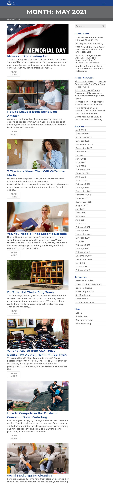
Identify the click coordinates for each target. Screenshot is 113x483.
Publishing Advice (85, 291)
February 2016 (83, 270)
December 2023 (84, 148)
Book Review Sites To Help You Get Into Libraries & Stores (90, 111)
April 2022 (81, 177)
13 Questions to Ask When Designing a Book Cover (89, 96)
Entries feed (82, 316)
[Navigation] (103, 3)
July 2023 (80, 155)
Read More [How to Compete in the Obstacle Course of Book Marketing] (13, 437)
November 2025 (84, 137)
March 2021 (81, 223)
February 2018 (83, 252)
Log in (79, 313)
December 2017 (84, 256)
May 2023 (80, 162)
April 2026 (81, 130)
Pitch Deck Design (84, 81)
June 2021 (81, 213)
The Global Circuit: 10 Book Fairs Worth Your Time (89, 38)
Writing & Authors (85, 302)
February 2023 (83, 169)
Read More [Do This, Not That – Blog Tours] (13, 312)
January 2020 (82, 248)
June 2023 (81, 159)
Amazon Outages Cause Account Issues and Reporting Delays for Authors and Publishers (88, 59)
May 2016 (80, 263)
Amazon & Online (85, 281)
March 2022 (81, 180)
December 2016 (84, 259)
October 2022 (83, 173)
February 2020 (83, 245)
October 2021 (82, 198)
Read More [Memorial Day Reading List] (13, 73)
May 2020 (80, 241)
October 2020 (83, 238)
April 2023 (81, 166)
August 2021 (82, 205)
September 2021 (84, 202)
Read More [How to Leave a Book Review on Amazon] (13, 133)
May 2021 (80, 216)
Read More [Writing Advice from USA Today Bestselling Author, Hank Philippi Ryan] (13, 374)
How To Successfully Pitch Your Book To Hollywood (90, 84)
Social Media (82, 298)
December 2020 (84, 234)
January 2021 (82, 230)
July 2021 (80, 209)
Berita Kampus (82, 117)
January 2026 (82, 134)
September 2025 (84, 144)
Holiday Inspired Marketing (89, 43)
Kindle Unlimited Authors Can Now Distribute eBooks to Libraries (90, 68)
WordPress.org (83, 323)
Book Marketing (84, 288)
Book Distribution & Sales (89, 284)
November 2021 (84, 195)
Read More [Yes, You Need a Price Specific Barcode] (13, 253)
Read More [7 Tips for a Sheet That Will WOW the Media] (13, 195)
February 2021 (83, 227)
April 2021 (80, 220)
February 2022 (83, 184)
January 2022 (82, 187)
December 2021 (84, 191)
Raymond (80, 102)
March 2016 (81, 266)
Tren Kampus (82, 108)
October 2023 (83, 151)
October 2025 (83, 141)
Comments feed (84, 320)
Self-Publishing (83, 295)
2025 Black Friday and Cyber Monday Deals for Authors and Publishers (90, 49)
